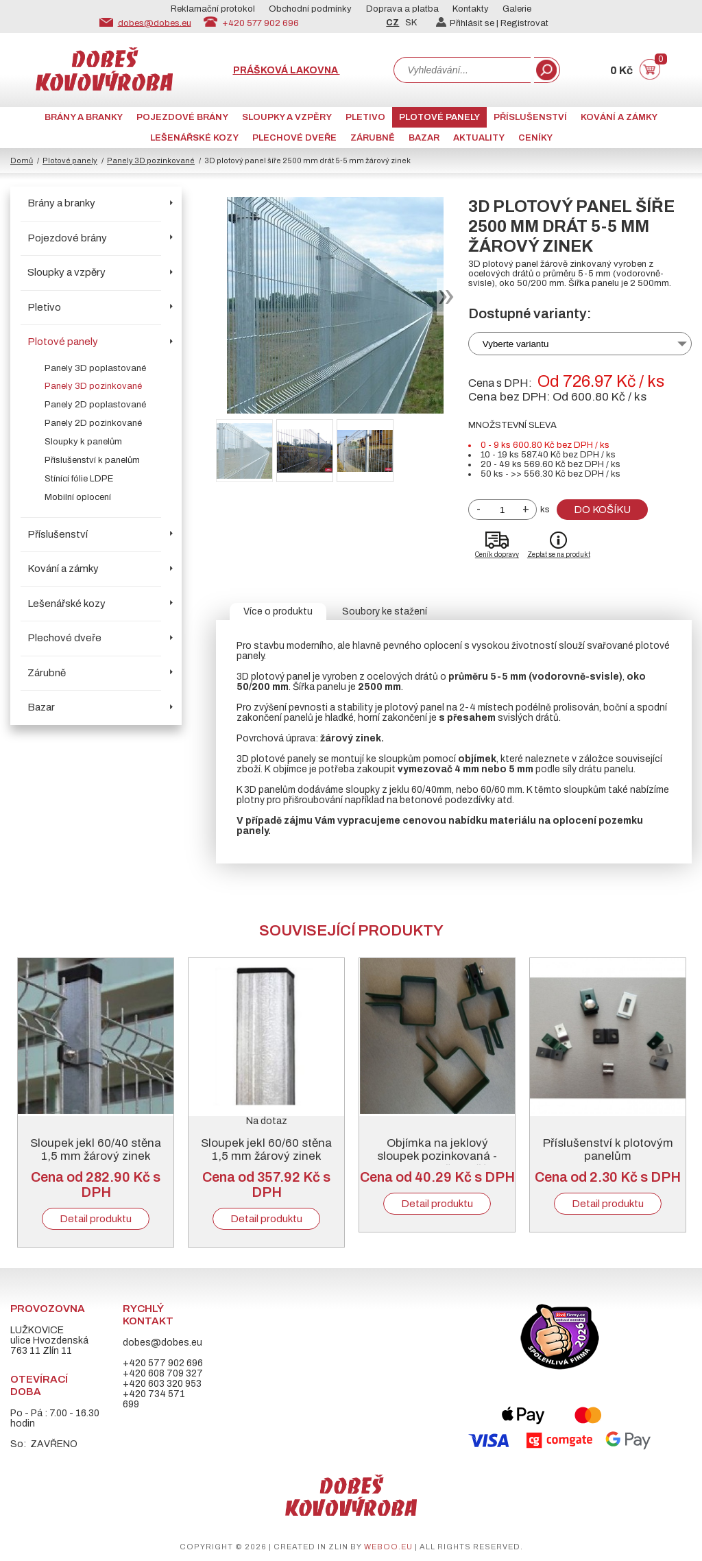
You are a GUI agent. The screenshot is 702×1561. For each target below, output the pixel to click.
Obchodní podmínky (310, 9)
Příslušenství (530, 117)
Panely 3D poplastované (95, 368)
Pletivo (365, 117)
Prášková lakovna (286, 70)
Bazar (424, 138)
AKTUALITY (479, 138)
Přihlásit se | (468, 23)
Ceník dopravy (497, 554)
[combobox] (462, 70)
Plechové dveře (294, 138)
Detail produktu (96, 1218)
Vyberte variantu (516, 344)
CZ (392, 22)
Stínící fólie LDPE (79, 479)
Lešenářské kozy (194, 138)
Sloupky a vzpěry (287, 117)
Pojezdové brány (182, 117)
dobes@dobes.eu (154, 22)
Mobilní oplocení (78, 497)
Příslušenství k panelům (92, 460)
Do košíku (602, 509)
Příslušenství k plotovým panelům (608, 1149)
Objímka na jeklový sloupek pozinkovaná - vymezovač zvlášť (437, 1156)
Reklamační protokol (213, 9)
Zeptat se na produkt (558, 554)
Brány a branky (84, 117)
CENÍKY (535, 138)
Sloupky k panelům (83, 441)
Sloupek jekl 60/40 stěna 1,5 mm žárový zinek (95, 1149)
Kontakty (470, 9)
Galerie (517, 9)
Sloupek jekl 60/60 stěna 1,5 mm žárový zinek (266, 1149)
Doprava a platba (402, 9)
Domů (21, 160)
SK (411, 22)
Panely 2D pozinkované (93, 423)
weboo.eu (388, 1546)
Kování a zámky (619, 117)
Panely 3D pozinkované (151, 160)
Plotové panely (439, 117)
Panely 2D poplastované (95, 404)
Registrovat (524, 23)
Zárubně (372, 138)
